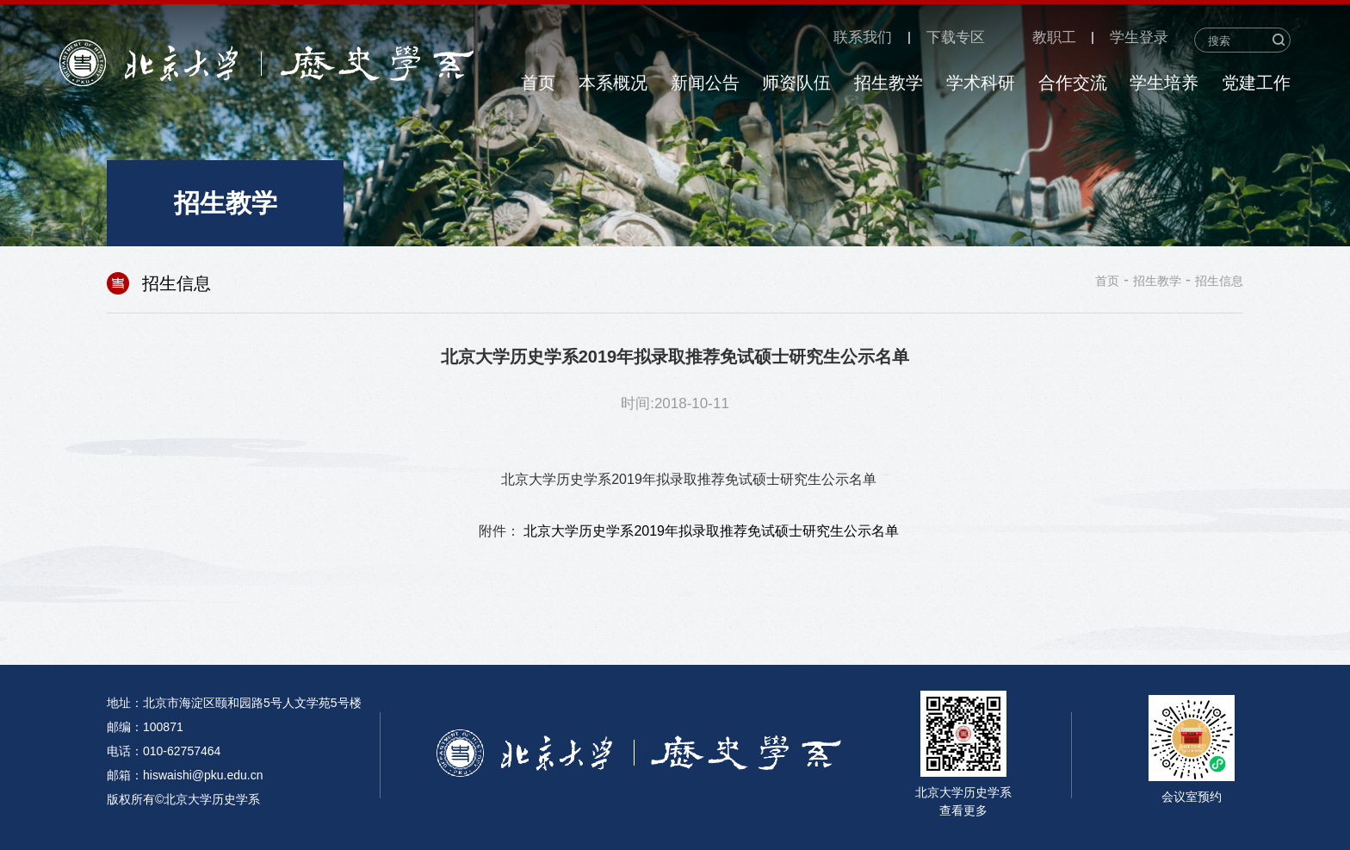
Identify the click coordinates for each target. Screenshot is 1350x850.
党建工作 (1256, 82)
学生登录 (1139, 38)
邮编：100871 (145, 727)
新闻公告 (705, 82)
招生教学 (888, 82)
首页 (538, 82)
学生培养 (1164, 82)
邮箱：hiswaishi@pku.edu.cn (185, 775)
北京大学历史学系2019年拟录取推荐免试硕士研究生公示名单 (711, 531)
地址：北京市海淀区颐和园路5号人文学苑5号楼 (234, 703)
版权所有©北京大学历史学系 (183, 799)
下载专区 (955, 38)
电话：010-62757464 (163, 751)
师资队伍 (796, 82)
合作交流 (1072, 82)
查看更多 (963, 810)
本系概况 (613, 82)
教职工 (1054, 38)
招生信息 (1219, 281)
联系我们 (862, 38)
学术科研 (980, 82)
